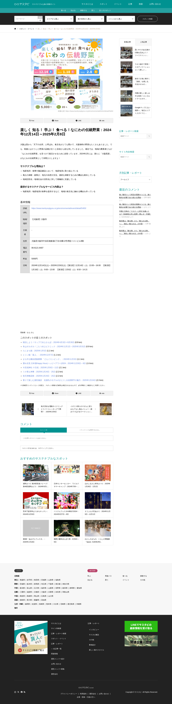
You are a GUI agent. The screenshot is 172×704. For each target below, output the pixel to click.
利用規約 (83, 694)
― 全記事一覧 (56, 649)
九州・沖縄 (18, 604)
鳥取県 (22, 596)
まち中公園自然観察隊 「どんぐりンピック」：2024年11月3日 (50, 359)
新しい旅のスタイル (96, 650)
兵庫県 (50, 592)
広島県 (43, 596)
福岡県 (27, 604)
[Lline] (78, 120)
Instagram (15, 692)
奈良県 (57, 592)
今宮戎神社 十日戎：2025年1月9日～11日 (41, 368)
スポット (103, 4)
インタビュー (94, 630)
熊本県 (48, 604)
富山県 (29, 588)
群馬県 (36, 584)
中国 (16, 596)
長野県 (57, 588)
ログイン (41, 448)
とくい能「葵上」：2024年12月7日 (38, 355)
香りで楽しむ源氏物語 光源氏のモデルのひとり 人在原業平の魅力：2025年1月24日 (59, 380)
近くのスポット (105, 10)
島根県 (29, 596)
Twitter (18, 692)
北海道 (16, 576)
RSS (24, 692)
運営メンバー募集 (57, 669)
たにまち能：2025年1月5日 (34, 351)
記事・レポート (57, 644)
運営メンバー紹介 (57, 659)
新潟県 (22, 588)
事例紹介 (92, 645)
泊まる (72, 10)
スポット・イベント (58, 638)
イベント (118, 4)
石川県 (36, 588)
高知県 (43, 600)
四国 (16, 600)
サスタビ (138, 692)
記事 (130, 4)
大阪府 (43, 592)
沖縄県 (78, 604)
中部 (16, 588)
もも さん (30, 332)
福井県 (43, 588)
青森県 (22, 580)
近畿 (16, 592)
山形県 (50, 580)
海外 (16, 608)
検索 (141, 4)
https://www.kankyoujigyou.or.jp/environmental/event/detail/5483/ (59, 208)
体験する (83, 10)
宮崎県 (62, 604)
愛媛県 (36, 600)
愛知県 (79, 588)
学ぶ (89, 576)
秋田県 (36, 580)
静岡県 (72, 588)
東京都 (57, 584)
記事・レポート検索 (58, 633)
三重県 (22, 592)
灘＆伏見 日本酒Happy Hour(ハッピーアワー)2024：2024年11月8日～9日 (54, 363)
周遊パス (108, 576)
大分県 (55, 604)
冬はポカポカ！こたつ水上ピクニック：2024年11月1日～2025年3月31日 (54, 346)
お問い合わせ (155, 4)
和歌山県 (65, 592)
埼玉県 (43, 584)
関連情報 (54, 654)
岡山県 (36, 596)
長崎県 (41, 604)
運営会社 (54, 674)
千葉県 (50, 584)
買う (93, 10)
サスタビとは (87, 4)
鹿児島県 (70, 604)
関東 (16, 584)
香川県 (29, 600)
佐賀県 (34, 604)
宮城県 (43, 580)
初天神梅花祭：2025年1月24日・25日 (39, 376)
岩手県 (29, 580)
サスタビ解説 (94, 635)
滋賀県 (29, 592)
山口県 (50, 596)
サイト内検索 (56, 628)
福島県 (57, 580)
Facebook (21, 692)
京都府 (36, 592)
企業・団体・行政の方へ (86, 697)
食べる (63, 10)
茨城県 (22, 584)
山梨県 (50, 588)
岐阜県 (64, 588)
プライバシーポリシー (68, 694)
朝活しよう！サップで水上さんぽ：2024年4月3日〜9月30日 (48, 342)
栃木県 (29, 584)
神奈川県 (65, 584)
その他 (142, 580)
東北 (16, 580)
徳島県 (22, 600)
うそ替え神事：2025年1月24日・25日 (39, 372)
